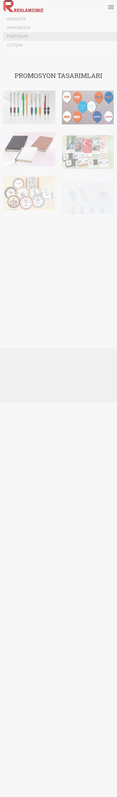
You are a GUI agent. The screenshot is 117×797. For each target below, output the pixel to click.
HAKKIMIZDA (18, 27)
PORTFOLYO (17, 36)
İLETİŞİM (15, 45)
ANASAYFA (16, 19)
